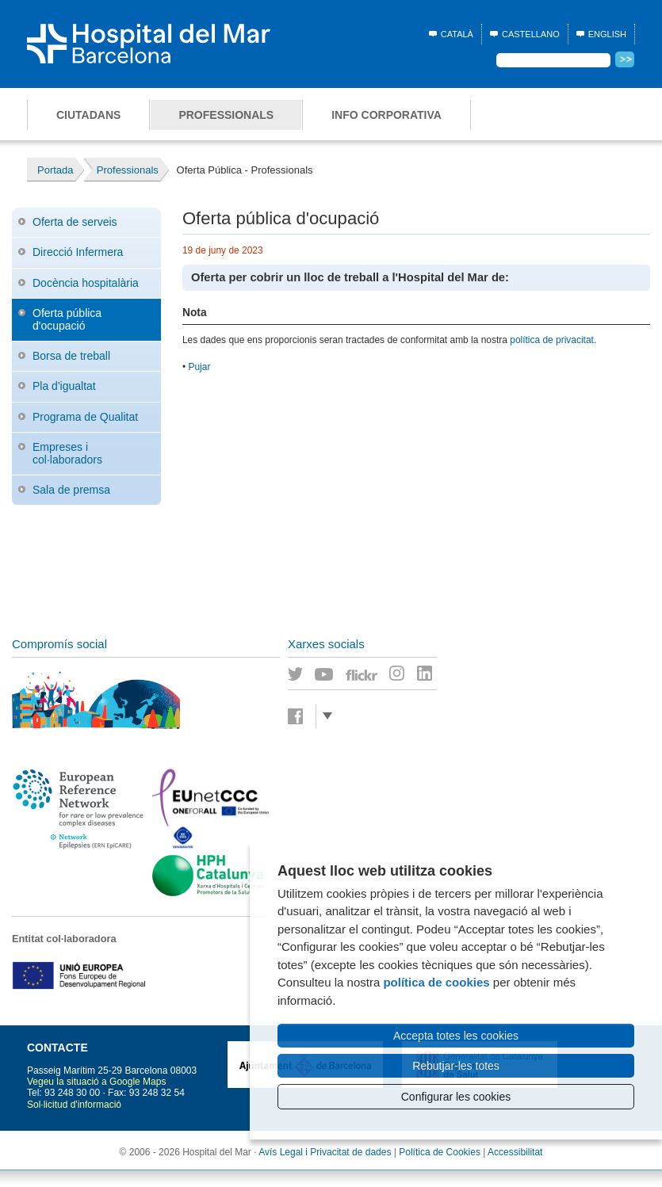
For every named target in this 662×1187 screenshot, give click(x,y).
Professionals (226, 115)
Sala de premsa (71, 489)
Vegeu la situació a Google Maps (96, 1081)
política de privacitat (552, 339)
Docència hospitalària (86, 283)
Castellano (531, 34)
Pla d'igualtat (64, 386)
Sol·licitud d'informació (74, 1104)
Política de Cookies (439, 1152)
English (607, 34)
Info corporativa (386, 115)
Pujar (199, 366)
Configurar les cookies (456, 1096)
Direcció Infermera (78, 252)
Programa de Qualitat (85, 416)
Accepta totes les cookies (456, 1035)
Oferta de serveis (75, 222)
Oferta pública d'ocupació (67, 319)
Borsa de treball (71, 355)
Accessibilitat (515, 1152)
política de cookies (436, 982)
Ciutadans (88, 115)
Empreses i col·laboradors (67, 453)
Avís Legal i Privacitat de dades (324, 1152)
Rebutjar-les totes (455, 1065)
